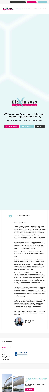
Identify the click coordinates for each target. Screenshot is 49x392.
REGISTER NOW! (29, 232)
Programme (34, 8)
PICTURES (40, 48)
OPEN (11, 247)
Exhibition (42, 8)
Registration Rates (25, 8)
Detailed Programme (11, 48)
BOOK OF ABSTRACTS (27, 48)
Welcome (17, 8)
